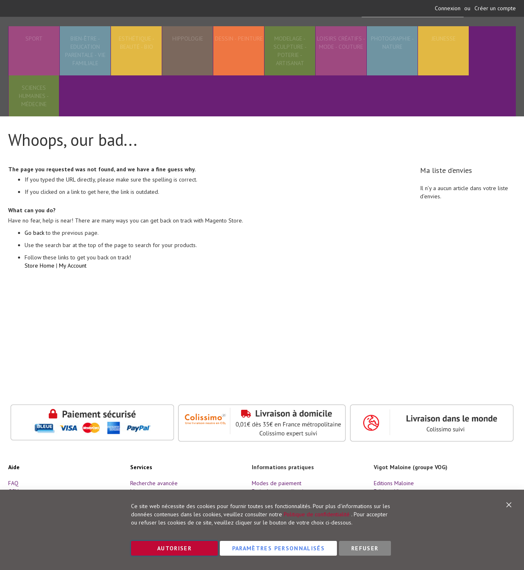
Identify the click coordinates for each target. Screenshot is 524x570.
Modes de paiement (276, 483)
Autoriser (174, 548)
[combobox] (410, 35)
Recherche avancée (154, 483)
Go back (34, 252)
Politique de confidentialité (317, 514)
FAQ (13, 483)
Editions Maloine (394, 483)
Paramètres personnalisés (278, 548)
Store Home (39, 285)
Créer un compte (495, 8)
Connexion (448, 8)
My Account (72, 285)
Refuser (364, 548)
